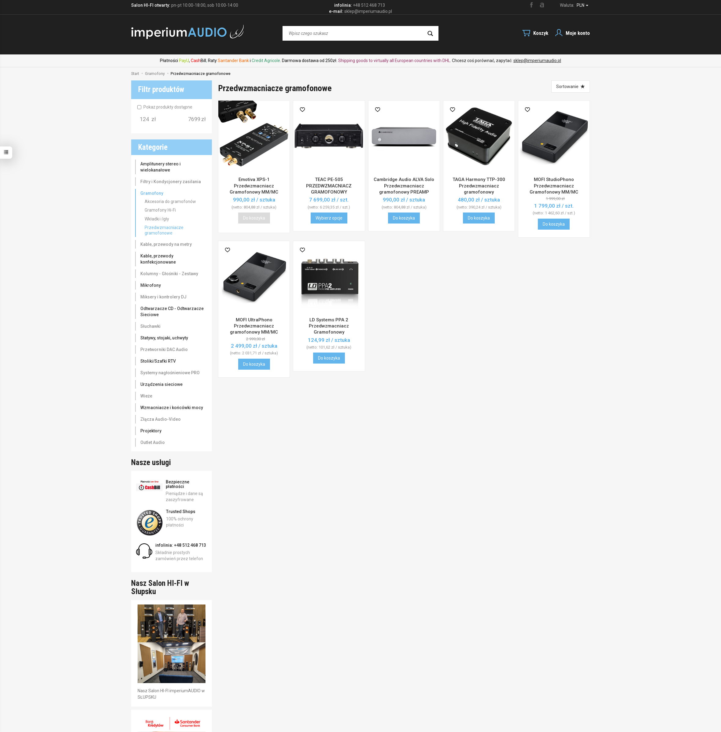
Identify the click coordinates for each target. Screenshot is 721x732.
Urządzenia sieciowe (161, 384)
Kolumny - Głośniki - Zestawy (169, 273)
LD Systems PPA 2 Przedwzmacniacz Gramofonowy (329, 326)
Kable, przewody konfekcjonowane (158, 258)
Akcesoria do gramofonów (170, 201)
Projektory (150, 430)
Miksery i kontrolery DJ (163, 296)
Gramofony (151, 193)
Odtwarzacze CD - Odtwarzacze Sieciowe (172, 311)
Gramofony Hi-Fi (160, 210)
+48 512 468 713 (369, 5)
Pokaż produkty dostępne (164, 107)
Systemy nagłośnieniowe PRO (170, 372)
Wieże (146, 396)
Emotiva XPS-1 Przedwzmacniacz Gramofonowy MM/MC (254, 186)
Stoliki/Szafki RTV (158, 361)
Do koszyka (404, 218)
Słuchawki (150, 326)
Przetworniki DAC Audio (164, 349)
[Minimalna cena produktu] (144, 119)
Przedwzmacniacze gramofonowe (164, 230)
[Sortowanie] (570, 86)
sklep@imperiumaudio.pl (537, 60)
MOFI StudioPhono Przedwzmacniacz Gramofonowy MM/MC (554, 186)
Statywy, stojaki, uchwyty (164, 337)
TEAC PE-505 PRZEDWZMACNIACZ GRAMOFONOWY (329, 186)
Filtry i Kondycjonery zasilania (170, 181)
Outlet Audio (152, 442)
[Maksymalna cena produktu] (194, 119)
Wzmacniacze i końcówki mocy (171, 407)
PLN (582, 5)
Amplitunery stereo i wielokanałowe (160, 166)
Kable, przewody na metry (166, 244)
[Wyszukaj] (430, 33)
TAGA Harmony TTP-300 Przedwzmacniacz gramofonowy (479, 186)
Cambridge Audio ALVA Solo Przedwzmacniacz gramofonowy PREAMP (404, 186)
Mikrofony (150, 285)
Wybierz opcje (329, 218)
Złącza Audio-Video (160, 419)
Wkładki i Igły (157, 218)
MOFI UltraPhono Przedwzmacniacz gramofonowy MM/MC (254, 326)
